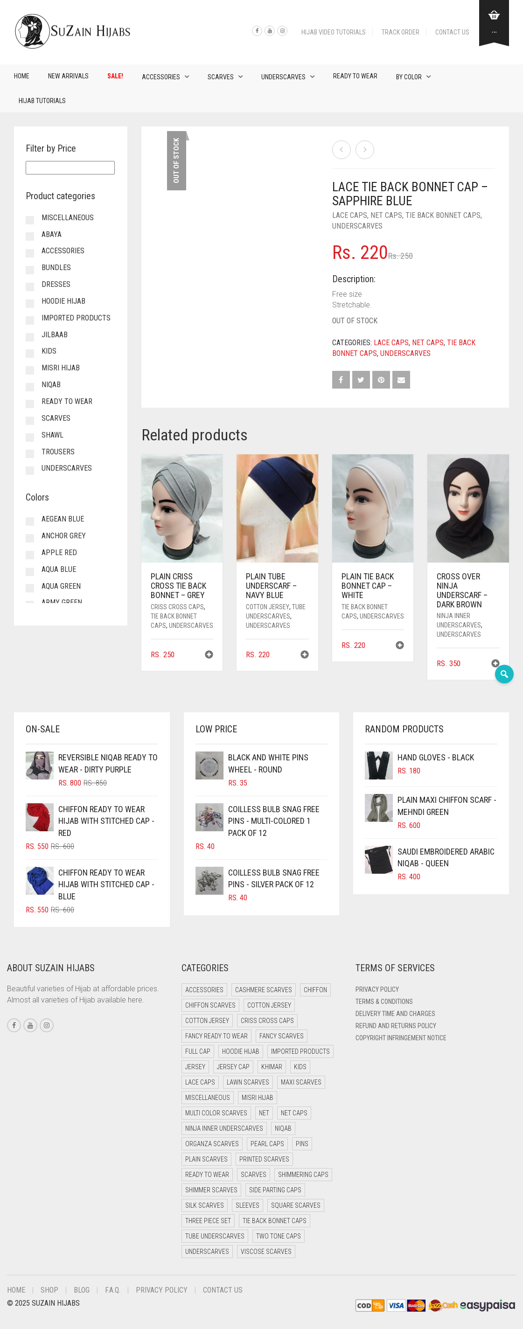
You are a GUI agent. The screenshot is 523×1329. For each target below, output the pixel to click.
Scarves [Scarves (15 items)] (253, 1174)
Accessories (161, 77)
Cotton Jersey (267, 607)
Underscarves (283, 77)
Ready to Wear (355, 76)
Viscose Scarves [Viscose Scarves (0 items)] (266, 1251)
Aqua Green (61, 586)
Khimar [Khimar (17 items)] (271, 1067)
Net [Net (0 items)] (264, 1113)
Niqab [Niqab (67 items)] (283, 1128)
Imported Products (76, 317)
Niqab (51, 384)
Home (21, 76)
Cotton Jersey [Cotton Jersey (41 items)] (269, 1005)
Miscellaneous (68, 217)
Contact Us (452, 32)
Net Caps (386, 215)
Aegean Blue (63, 519)
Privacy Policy (377, 989)
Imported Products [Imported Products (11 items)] (300, 1051)
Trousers (58, 451)
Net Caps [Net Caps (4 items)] (294, 1113)
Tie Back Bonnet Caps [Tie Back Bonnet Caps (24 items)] (275, 1221)
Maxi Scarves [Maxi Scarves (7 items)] (301, 1082)
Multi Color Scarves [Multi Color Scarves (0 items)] (216, 1113)
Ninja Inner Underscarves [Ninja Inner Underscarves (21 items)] (224, 1128)
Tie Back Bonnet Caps (443, 215)
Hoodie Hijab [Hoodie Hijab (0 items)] (240, 1051)
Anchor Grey (64, 535)
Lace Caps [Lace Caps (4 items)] (200, 1082)
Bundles (56, 267)
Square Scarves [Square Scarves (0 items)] (296, 1205)
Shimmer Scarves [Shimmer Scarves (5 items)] (211, 1190)
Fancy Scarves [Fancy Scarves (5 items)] (281, 1036)
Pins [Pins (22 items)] (302, 1144)
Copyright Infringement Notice (401, 1038)
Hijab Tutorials (42, 100)
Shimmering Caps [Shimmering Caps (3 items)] (303, 1174)
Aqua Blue (59, 569)
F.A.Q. (112, 1290)
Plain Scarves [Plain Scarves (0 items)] (206, 1159)
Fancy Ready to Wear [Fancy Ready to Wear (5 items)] (216, 1036)
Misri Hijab (61, 367)
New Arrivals (68, 76)
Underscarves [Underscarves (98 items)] (207, 1251)
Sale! (115, 76)
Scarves (221, 77)
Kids (49, 351)
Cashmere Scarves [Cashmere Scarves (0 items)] (263, 990)
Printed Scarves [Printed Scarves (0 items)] (264, 1159)
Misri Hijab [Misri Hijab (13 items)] (257, 1097)
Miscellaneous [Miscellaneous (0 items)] (207, 1097)
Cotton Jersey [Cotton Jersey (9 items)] (207, 1020)
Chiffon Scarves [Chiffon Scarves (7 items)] (210, 1005)
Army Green (62, 602)
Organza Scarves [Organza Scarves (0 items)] (212, 1144)
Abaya (52, 234)
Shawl (52, 435)
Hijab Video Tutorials (333, 32)
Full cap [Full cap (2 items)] (197, 1051)
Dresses (56, 284)
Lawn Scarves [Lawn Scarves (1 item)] (248, 1082)
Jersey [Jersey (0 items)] (195, 1067)
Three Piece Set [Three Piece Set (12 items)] (208, 1221)
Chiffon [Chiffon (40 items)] (315, 990)
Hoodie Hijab (63, 301)
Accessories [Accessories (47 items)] (204, 990)
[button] (209, 655)
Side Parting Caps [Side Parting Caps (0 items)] (275, 1190)
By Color (409, 77)
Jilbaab (55, 334)
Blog (82, 1290)
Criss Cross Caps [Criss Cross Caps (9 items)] (267, 1020)
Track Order (400, 32)
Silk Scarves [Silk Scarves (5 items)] (204, 1205)
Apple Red (59, 552)
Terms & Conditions (384, 1001)
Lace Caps (349, 215)
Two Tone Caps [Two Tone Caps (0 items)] (278, 1236)
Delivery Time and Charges (395, 1013)
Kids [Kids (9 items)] (300, 1067)
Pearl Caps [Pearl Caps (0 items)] (267, 1144)
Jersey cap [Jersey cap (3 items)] (233, 1067)
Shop (49, 1290)
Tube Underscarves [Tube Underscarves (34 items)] (214, 1236)
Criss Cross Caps (177, 607)
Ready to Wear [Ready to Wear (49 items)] (207, 1174)
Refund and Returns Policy (396, 1026)
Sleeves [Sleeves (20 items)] (247, 1205)
